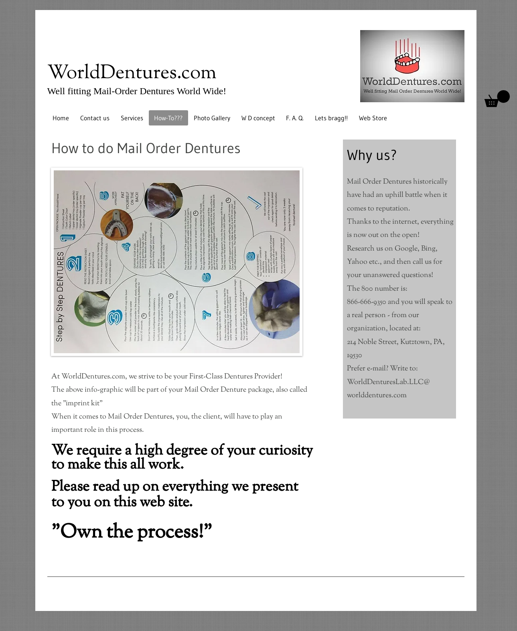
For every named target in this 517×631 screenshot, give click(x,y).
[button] (497, 98)
